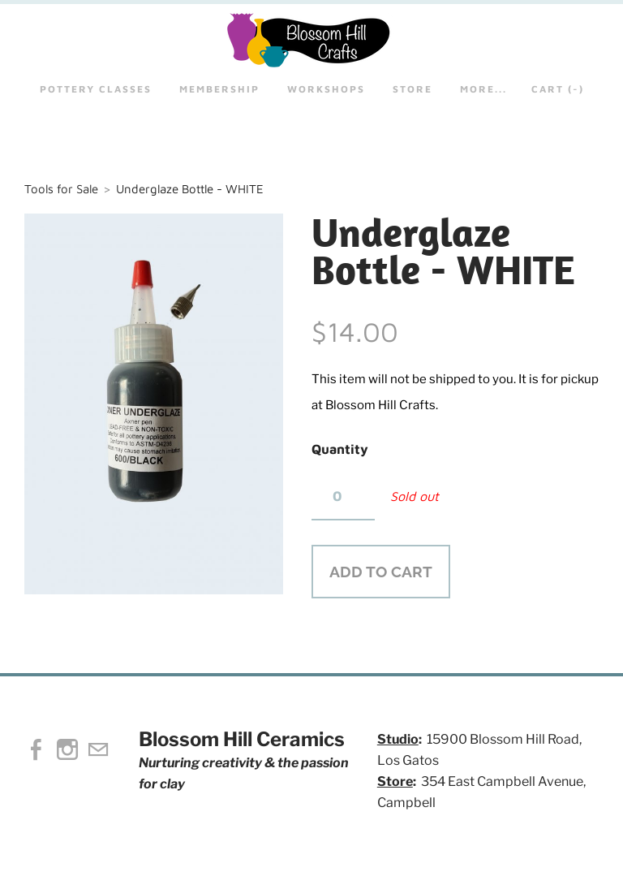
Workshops (326, 89)
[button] (381, 571)
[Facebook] (36, 749)
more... (483, 89)
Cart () (557, 89)
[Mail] (98, 749)
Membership (219, 89)
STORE (412, 89)
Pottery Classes (96, 89)
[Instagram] (67, 749)
